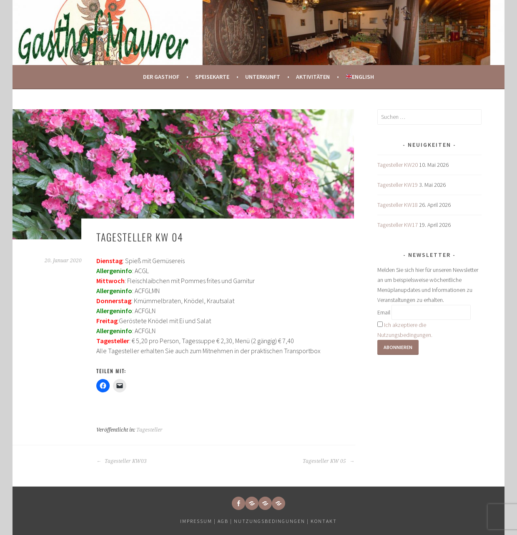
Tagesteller (149, 430)
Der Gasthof (161, 76)
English (360, 76)
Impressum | (199, 521)
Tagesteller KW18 (397, 204)
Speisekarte (212, 76)
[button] (251, 503)
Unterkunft (262, 76)
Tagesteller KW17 (397, 225)
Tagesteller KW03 (121, 461)
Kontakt (324, 521)
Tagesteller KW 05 (328, 461)
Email (383, 312)
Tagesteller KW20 (397, 164)
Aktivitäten (313, 76)
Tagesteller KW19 (397, 184)
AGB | (225, 521)
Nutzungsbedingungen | (272, 521)
